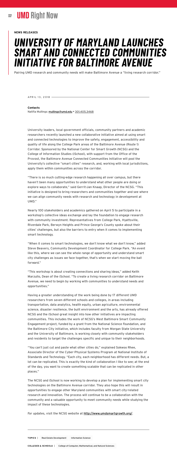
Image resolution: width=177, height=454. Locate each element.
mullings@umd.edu (60, 111)
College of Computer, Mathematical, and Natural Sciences (86, 446)
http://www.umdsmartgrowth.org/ (108, 413)
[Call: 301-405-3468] (84, 111)
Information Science (81, 438)
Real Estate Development (54, 438)
